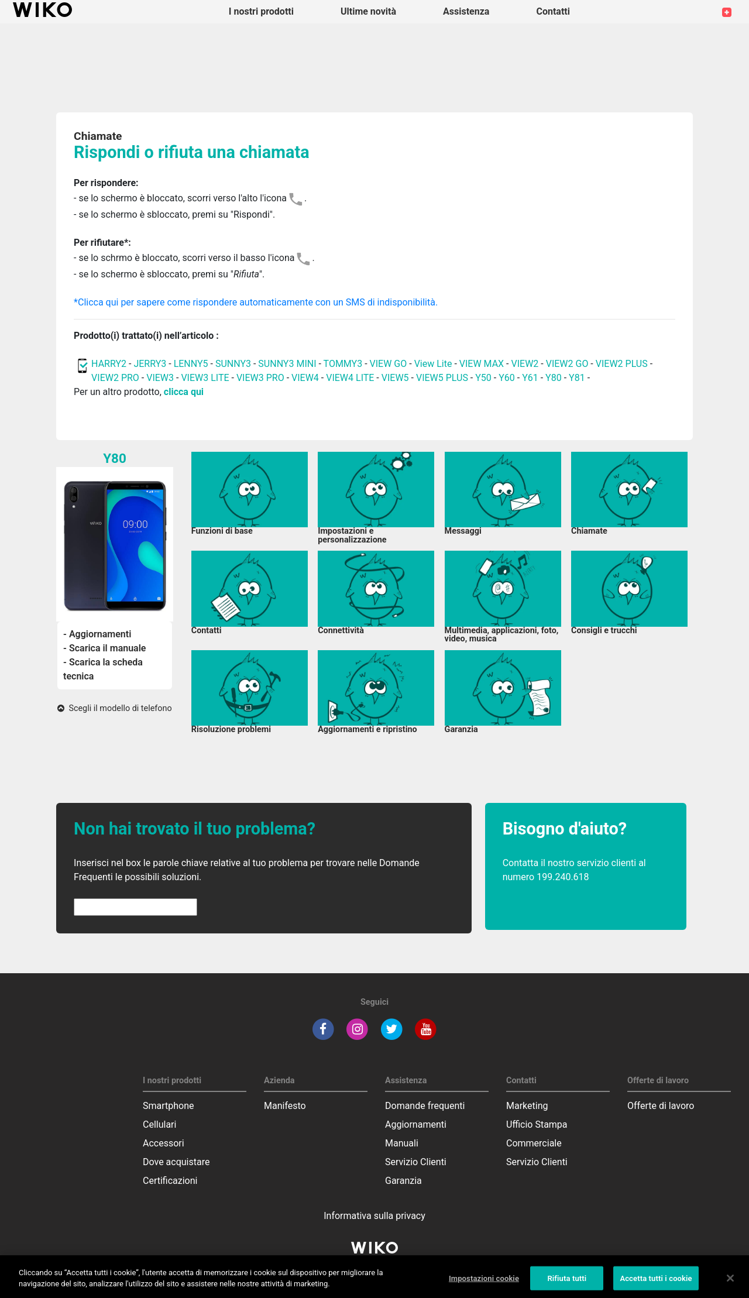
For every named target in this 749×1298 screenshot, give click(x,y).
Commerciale (534, 1143)
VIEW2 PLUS (622, 363)
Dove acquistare (176, 1161)
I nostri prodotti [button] (261, 11)
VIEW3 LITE (205, 377)
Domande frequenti (425, 1105)
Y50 (483, 377)
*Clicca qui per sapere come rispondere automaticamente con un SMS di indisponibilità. (256, 302)
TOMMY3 (343, 363)
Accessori (163, 1143)
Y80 (553, 377)
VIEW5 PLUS (442, 377)
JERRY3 (151, 363)
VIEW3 (160, 377)
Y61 (530, 377)
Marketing (527, 1105)
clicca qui (184, 391)
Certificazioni (170, 1180)
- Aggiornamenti (97, 634)
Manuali (401, 1143)
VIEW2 (525, 363)
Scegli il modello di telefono (114, 708)
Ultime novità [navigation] (368, 11)
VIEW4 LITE (350, 377)
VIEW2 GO (567, 363)
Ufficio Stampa (537, 1124)
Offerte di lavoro (660, 1105)
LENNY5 (191, 363)
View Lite (433, 363)
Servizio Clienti (415, 1161)
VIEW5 (396, 377)
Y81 (577, 377)
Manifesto (285, 1105)
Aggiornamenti (415, 1124)
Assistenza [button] (466, 11)
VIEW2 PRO (115, 377)
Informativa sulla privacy (374, 1215)
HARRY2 (108, 363)
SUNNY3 (233, 363)
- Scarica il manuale (104, 648)
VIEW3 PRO (260, 377)
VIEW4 (305, 377)
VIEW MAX (481, 363)
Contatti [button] (553, 11)
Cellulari (159, 1124)
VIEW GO (388, 363)
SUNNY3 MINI (287, 363)
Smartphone (168, 1105)
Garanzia (403, 1180)
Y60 (507, 377)
